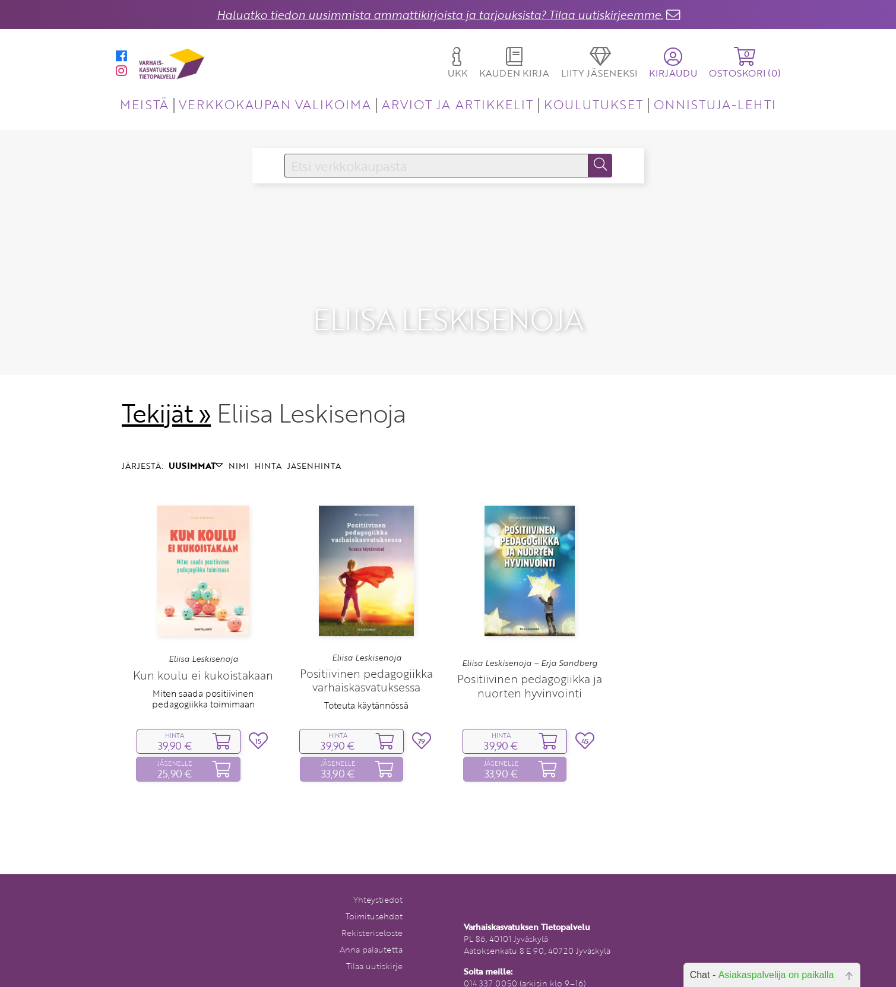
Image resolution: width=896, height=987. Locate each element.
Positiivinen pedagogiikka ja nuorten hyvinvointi (529, 667)
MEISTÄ (144, 104)
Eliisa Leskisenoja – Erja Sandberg (529, 645)
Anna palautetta (371, 931)
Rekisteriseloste (372, 915)
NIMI (239, 448)
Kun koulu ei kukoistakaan (203, 657)
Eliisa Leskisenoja (203, 641)
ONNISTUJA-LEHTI (715, 104)
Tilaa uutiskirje (374, 948)
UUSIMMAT (196, 448)
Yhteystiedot (378, 881)
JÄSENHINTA (314, 448)
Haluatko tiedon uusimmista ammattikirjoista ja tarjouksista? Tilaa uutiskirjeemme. (440, 14)
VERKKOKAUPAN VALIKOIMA (275, 104)
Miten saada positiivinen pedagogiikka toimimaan (203, 680)
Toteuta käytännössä (366, 687)
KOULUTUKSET (593, 104)
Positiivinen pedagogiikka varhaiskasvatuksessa (366, 662)
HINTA (268, 448)
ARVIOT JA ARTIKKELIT (457, 104)
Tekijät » (166, 395)
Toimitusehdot (374, 898)
